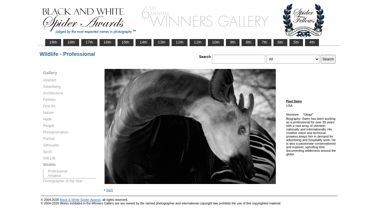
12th (179, 42)
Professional (57, 171)
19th (53, 42)
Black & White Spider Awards (80, 199)
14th (143, 42)
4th (312, 42)
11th (197, 42)
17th (89, 42)
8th (248, 42)
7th (264, 42)
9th (233, 42)
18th (71, 42)
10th (216, 42)
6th (280, 42)
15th (125, 42)
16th (107, 42)
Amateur (54, 176)
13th (161, 42)
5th (296, 42)
